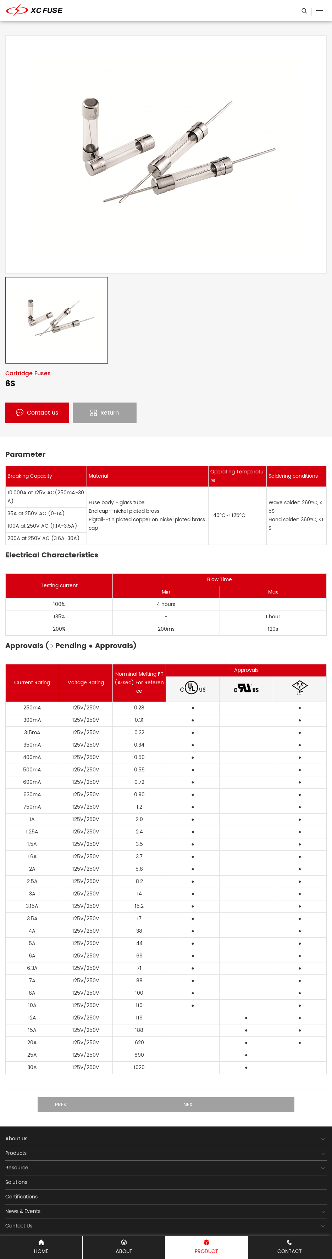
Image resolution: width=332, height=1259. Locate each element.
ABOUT (124, 1247)
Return (104, 412)
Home (41, 1247)
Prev (61, 1105)
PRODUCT (206, 1247)
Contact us (37, 412)
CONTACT (289, 1247)
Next (189, 1105)
